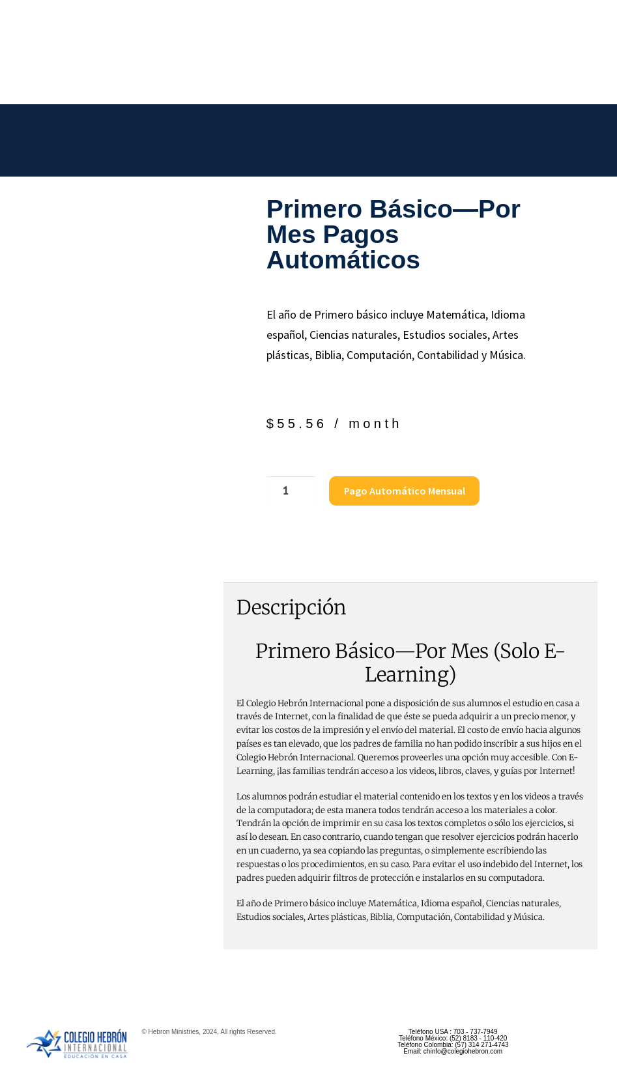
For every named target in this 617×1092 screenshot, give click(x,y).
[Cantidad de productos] (288, 491)
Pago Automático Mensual (401, 490)
